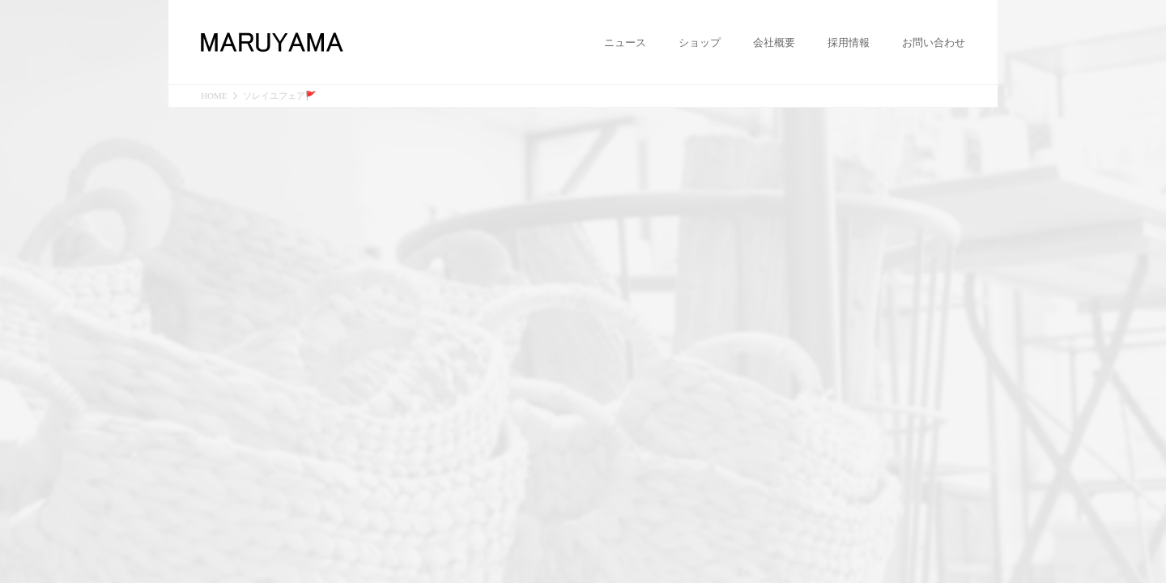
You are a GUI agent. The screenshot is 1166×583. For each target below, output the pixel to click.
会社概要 (774, 43)
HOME (214, 95)
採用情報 (849, 43)
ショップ (700, 43)
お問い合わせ (933, 43)
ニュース (625, 43)
